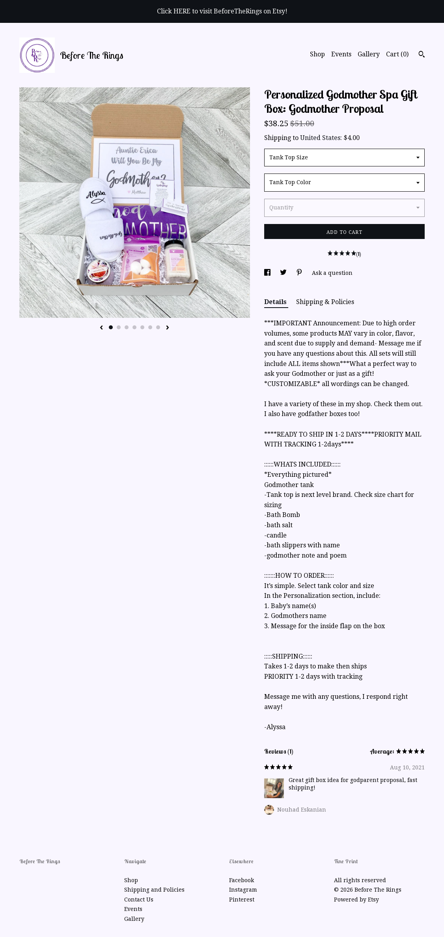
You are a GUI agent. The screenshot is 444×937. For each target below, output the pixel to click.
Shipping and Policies (154, 890)
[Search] (422, 55)
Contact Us (138, 899)
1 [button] (111, 327)
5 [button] (142, 327)
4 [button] (134, 327)
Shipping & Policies (325, 302)
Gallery (369, 54)
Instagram (243, 890)
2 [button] (119, 327)
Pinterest (241, 899)
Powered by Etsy (356, 899)
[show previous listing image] (101, 328)
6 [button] (150, 327)
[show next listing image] (168, 328)
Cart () (397, 54)
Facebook (241, 880)
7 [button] (158, 327)
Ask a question (332, 273)
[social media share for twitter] (284, 273)
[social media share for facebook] (268, 273)
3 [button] (127, 327)
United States (320, 138)
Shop (317, 54)
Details (276, 302)
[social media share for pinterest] (300, 273)
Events (341, 54)
